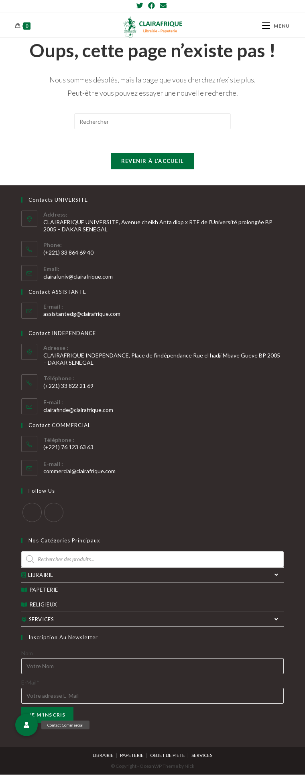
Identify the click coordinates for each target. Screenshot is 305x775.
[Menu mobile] (276, 26)
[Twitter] (141, 5)
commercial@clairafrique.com (79, 471)
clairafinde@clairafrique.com (78, 410)
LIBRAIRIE (152, 575)
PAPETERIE (39, 590)
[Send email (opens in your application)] (163, 5)
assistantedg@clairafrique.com (81, 314)
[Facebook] (151, 5)
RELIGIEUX (39, 605)
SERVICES (152, 619)
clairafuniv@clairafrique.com (78, 276)
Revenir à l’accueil (152, 161)
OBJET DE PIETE (167, 756)
